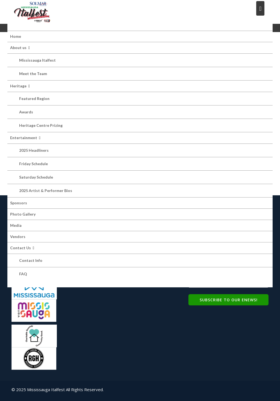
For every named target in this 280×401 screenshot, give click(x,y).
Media (16, 225)
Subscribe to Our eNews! (228, 299)
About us (18, 47)
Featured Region (34, 98)
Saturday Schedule (36, 177)
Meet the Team (33, 73)
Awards (26, 112)
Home (15, 36)
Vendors (17, 236)
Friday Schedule (33, 163)
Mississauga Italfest (37, 60)
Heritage (18, 86)
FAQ (23, 273)
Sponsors (18, 202)
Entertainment (23, 137)
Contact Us (20, 247)
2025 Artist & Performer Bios (45, 190)
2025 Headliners (34, 150)
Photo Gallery (23, 214)
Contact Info (30, 260)
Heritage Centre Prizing (41, 125)
